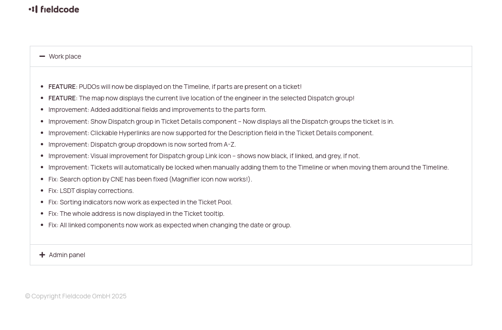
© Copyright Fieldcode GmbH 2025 (76, 296)
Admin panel (67, 254)
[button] (251, 56)
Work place (65, 56)
